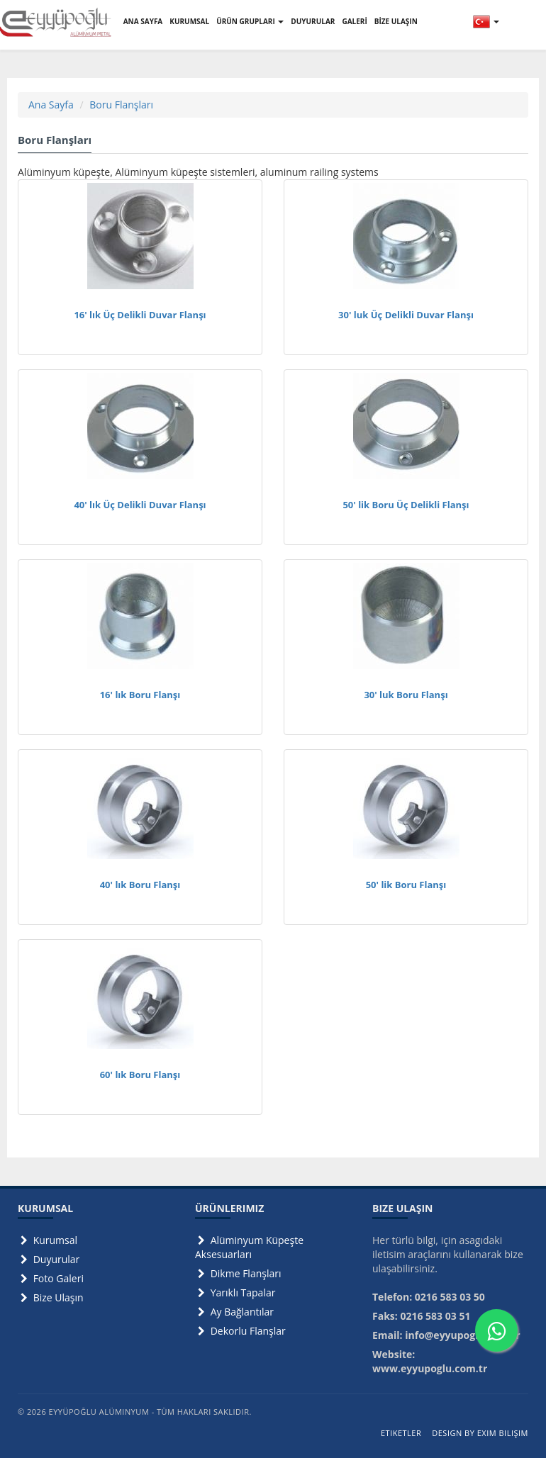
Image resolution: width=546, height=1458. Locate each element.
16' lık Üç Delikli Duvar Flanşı (140, 314)
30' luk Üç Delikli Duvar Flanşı (406, 314)
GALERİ (354, 21)
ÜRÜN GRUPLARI (250, 21)
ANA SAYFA (143, 21)
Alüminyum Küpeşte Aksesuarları (249, 1247)
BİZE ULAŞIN (396, 21)
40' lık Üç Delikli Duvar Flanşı (140, 504)
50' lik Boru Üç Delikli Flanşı (405, 504)
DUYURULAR (313, 21)
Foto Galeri (51, 1278)
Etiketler (401, 1433)
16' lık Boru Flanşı (140, 694)
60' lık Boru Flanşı (140, 1074)
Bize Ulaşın (51, 1297)
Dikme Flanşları (238, 1273)
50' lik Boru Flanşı (406, 884)
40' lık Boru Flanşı (140, 884)
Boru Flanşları (121, 104)
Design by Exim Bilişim (480, 1433)
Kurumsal (47, 1240)
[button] (486, 21)
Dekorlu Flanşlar (240, 1331)
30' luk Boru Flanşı (405, 694)
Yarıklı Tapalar (235, 1292)
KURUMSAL (189, 21)
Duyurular (48, 1259)
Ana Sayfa (51, 104)
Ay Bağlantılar (234, 1311)
